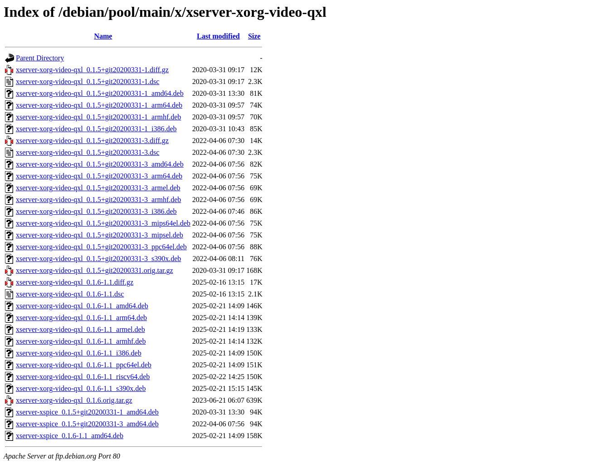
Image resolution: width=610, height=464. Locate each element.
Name (103, 36)
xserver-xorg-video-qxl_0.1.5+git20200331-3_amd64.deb (100, 164)
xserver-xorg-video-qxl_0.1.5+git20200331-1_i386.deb (96, 129)
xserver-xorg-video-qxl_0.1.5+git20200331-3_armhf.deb (98, 199)
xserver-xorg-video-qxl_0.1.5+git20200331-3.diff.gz (92, 140)
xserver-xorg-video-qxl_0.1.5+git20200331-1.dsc (87, 81)
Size (254, 36)
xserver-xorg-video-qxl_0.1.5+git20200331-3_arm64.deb (99, 176)
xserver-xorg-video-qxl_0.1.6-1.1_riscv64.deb (83, 376)
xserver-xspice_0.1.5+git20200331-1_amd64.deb (87, 412)
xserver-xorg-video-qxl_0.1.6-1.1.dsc (70, 294)
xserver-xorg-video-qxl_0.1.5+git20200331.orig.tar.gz (94, 270)
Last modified (218, 36)
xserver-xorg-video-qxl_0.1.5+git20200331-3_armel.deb (98, 188)
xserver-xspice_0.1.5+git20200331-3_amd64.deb (87, 424)
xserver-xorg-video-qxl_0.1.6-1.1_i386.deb (79, 353)
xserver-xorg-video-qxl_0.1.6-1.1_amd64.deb (82, 306)
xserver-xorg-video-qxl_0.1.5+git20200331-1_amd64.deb (100, 93)
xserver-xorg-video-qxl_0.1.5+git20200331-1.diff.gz (92, 70)
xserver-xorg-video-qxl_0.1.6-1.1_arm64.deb (81, 317)
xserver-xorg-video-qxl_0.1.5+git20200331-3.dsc (87, 152)
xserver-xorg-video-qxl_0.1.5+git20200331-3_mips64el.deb (103, 223)
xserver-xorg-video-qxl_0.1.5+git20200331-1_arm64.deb (99, 105)
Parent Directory (40, 58)
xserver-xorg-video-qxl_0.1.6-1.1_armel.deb (80, 329)
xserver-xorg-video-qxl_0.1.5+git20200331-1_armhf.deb (98, 117)
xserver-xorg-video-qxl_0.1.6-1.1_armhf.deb (81, 341)
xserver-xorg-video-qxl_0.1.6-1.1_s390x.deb (81, 388)
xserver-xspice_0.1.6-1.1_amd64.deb (69, 435)
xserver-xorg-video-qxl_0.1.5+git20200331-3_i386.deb (96, 211)
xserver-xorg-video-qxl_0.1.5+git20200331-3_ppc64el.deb (101, 247)
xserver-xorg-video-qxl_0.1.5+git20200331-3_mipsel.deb (99, 235)
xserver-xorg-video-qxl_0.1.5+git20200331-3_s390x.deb (98, 258)
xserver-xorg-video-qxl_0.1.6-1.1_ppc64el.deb (83, 365)
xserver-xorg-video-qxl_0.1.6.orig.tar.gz (74, 400)
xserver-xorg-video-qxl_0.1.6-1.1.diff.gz (74, 282)
